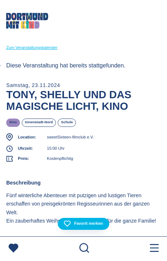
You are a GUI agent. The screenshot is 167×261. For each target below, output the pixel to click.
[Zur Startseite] (27, 22)
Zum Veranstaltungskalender (31, 47)
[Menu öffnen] (154, 249)
